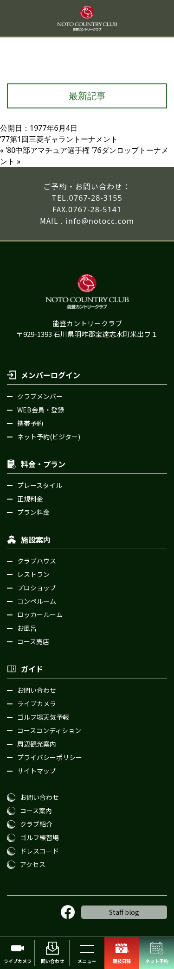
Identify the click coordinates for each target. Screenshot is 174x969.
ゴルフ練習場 (39, 837)
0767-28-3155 (95, 198)
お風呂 (27, 628)
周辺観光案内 (36, 743)
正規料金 (30, 498)
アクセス (32, 864)
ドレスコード (39, 850)
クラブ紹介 (36, 824)
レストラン (33, 574)
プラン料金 (33, 512)
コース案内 (36, 810)
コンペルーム (36, 601)
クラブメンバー (40, 396)
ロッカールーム (40, 614)
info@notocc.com (100, 221)
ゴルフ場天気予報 (43, 717)
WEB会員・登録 (40, 409)
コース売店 (33, 641)
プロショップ (36, 587)
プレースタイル (39, 485)
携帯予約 (30, 423)
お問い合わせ (36, 690)
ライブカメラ (36, 703)
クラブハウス (36, 560)
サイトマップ (36, 770)
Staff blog (124, 912)
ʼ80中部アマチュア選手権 (48, 150)
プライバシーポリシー (49, 757)
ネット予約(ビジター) (48, 436)
